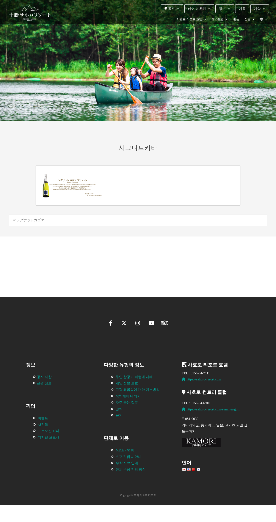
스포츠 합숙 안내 (128, 474)
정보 (225, 9)
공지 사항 (44, 394)
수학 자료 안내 (127, 480)
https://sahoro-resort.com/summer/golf (211, 426)
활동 (236, 19)
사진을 (43, 442)
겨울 (242, 9)
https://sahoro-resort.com (201, 396)
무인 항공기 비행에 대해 (134, 394)
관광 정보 (44, 400)
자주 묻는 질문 (127, 420)
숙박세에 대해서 (128, 413)
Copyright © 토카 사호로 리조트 (138, 512)
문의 (119, 432)
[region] (138, 260)
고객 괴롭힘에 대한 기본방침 (138, 407)
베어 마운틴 (199, 9)
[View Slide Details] (49, 260)
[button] (22, 279)
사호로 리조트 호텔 (192, 19)
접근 (250, 19)
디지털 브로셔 (48, 454)
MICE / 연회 (125, 467)
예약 (259, 9)
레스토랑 (220, 19)
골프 (172, 9)
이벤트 (43, 435)
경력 (119, 426)
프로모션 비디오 (50, 448)
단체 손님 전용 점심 (131, 487)
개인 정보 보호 (127, 400)
